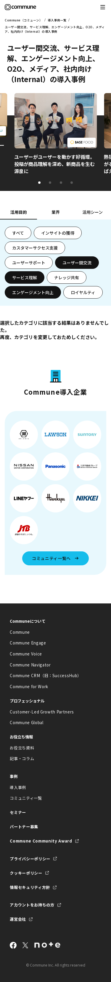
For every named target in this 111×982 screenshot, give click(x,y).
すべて (18, 233)
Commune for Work (29, 686)
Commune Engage (28, 643)
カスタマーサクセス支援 (35, 248)
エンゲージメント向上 (33, 292)
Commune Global (26, 722)
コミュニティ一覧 (26, 798)
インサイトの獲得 (57, 233)
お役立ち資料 (22, 748)
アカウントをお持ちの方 (32, 905)
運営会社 (18, 919)
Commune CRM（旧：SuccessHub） (45, 675)
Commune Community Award (41, 841)
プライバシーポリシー (30, 859)
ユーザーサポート (28, 263)
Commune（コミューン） (23, 20)
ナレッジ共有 (66, 277)
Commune (20, 632)
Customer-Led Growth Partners (42, 712)
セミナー (18, 812)
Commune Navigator (30, 665)
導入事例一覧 (57, 20)
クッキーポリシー (26, 873)
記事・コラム (22, 758)
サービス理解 (24, 277)
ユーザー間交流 (76, 263)
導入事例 (18, 787)
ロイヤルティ (83, 292)
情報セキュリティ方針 (30, 887)
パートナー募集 (24, 826)
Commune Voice (26, 654)
